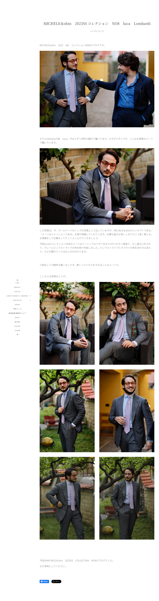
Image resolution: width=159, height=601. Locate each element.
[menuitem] (17, 283)
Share (44, 581)
